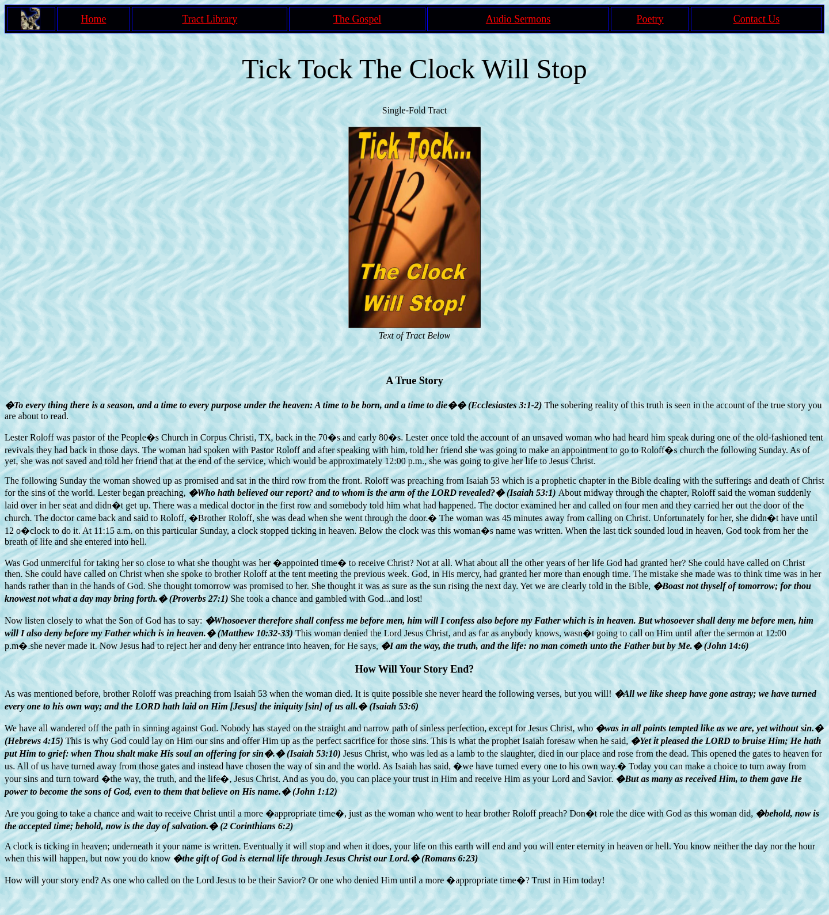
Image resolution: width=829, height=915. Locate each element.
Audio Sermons (518, 19)
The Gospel (357, 19)
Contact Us (756, 19)
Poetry (650, 19)
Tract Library (209, 19)
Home (93, 19)
